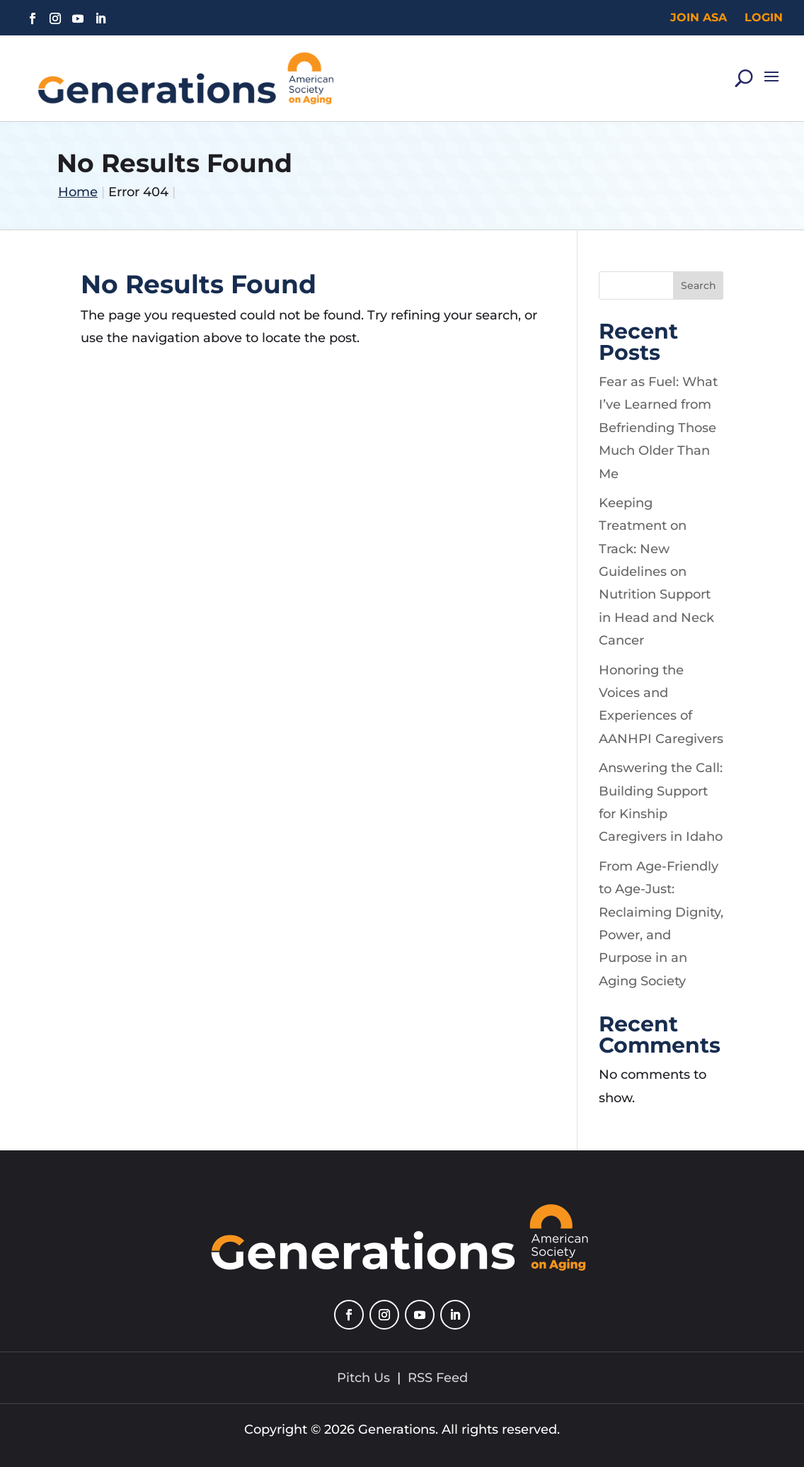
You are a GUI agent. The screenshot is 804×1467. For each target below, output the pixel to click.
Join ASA (698, 17)
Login (764, 17)
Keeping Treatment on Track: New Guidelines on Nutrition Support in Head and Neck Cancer (656, 571)
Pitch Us (363, 1378)
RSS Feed (438, 1378)
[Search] (743, 72)
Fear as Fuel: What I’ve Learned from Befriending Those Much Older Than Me (658, 428)
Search (698, 285)
